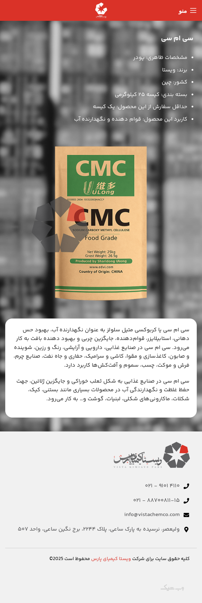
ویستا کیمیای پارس (111, 559)
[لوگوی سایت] (101, 10)
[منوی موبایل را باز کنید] (187, 10)
